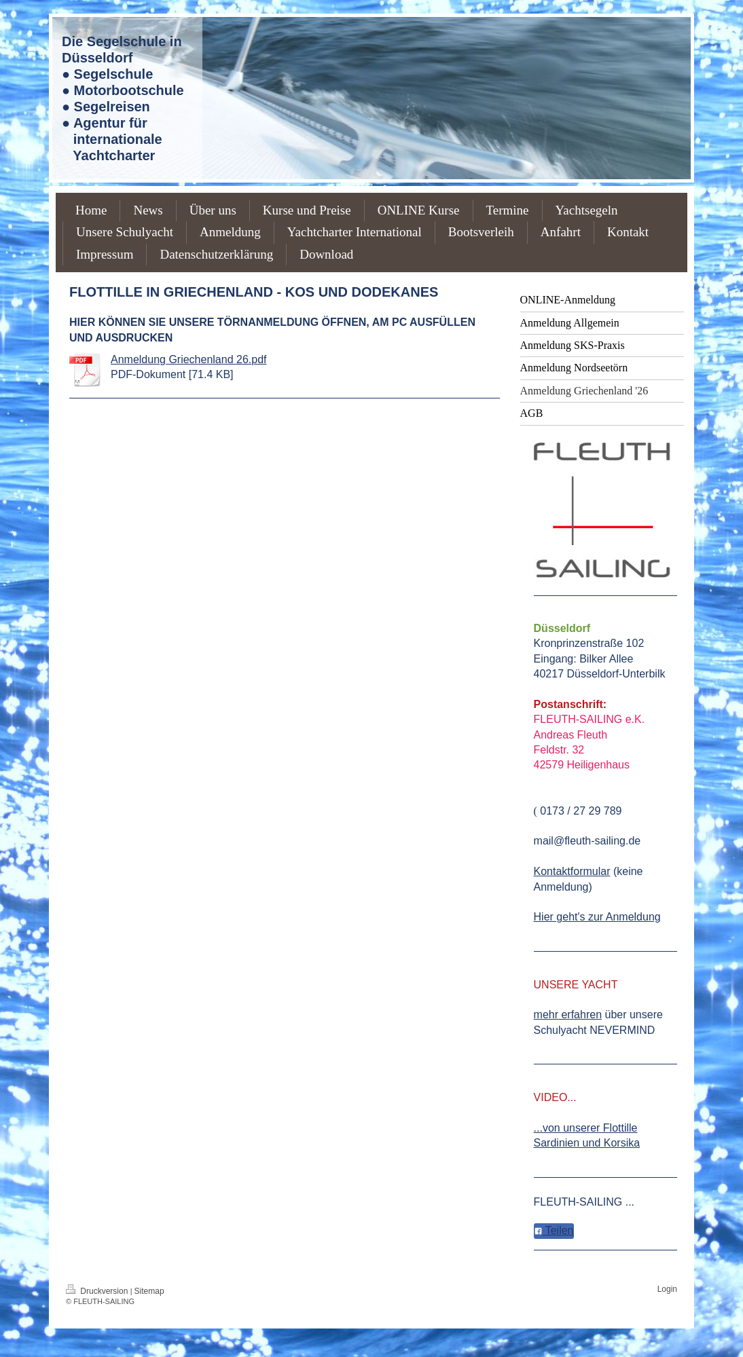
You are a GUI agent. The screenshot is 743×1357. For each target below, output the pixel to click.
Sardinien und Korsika (587, 1143)
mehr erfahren (568, 1014)
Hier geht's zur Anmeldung (597, 917)
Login (667, 1289)
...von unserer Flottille (586, 1128)
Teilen (554, 1230)
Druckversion (98, 1291)
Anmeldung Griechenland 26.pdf (189, 359)
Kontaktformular (572, 871)
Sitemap (149, 1291)
